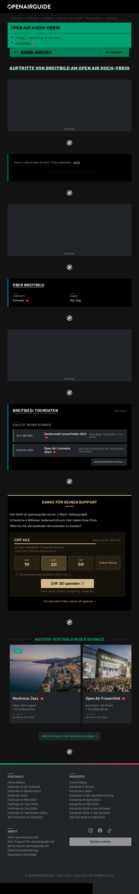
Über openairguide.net (23, 836)
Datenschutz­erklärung (23, 849)
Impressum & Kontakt (22, 854)
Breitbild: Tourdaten (35, 410)
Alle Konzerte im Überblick (87, 816)
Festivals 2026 (18, 795)
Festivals (33, 18)
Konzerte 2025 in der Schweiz (90, 808)
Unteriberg (24, 43)
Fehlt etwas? (120, 410)
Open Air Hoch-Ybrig (69, 18)
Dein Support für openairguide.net (31, 841)
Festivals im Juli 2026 (22, 808)
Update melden (100, 841)
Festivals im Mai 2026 (22, 799)
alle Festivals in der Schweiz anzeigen (68, 735)
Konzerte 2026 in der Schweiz (90, 812)
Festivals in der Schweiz (24, 786)
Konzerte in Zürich (82, 786)
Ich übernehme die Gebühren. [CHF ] (44, 574)
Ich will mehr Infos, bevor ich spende (68, 601)
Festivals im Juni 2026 (23, 803)
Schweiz (48, 18)
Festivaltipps (16, 782)
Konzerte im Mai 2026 (84, 803)
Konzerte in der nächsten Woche (91, 795)
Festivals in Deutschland (24, 790)
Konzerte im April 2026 (85, 799)
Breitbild (112, 18)
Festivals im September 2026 (27, 812)
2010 (76, 162)
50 (81, 563)
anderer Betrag (108, 562)
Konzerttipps (78, 782)
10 (26, 563)
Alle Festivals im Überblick (25, 816)
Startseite (16, 18)
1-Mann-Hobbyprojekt (72, 514)
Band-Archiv (94, 18)
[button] (115, 52)
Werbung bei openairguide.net (28, 845)
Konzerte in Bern (81, 790)
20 (54, 563)
